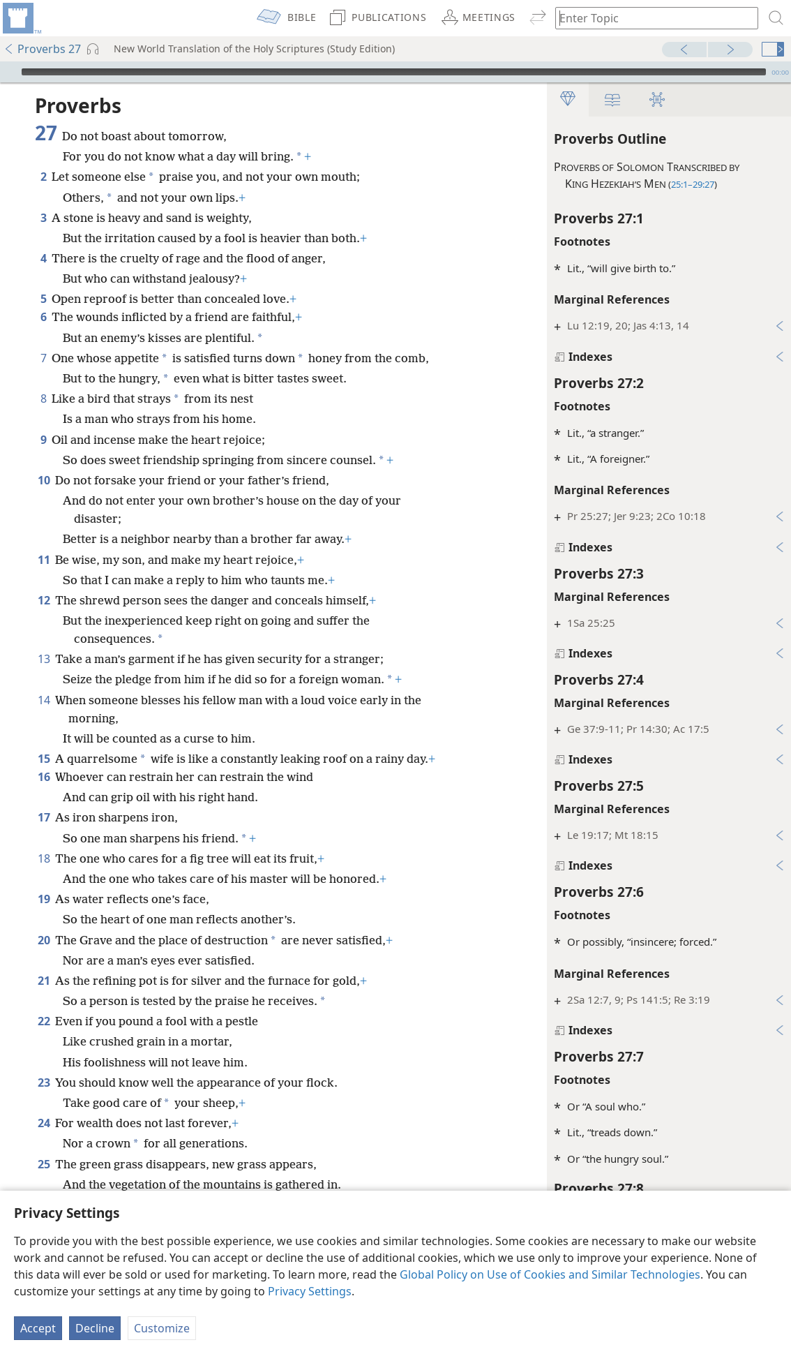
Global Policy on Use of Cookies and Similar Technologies (550, 1274)
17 (43, 817)
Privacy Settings (310, 1291)
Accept (38, 1328)
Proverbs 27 (42, 49)
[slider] (394, 71)
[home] (21, 18)
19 (43, 899)
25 (43, 1164)
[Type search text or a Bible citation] (650, 18)
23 (43, 1082)
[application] (395, 71)
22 (43, 1021)
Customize (162, 1328)
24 (43, 1123)
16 (43, 776)
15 (43, 758)
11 (43, 559)
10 (43, 480)
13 (43, 659)
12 (43, 600)
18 (43, 858)
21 (43, 980)
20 (43, 940)
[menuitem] (21, 18)
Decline (94, 1328)
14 (43, 700)
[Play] (9, 71)
